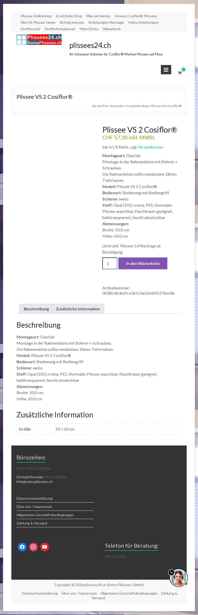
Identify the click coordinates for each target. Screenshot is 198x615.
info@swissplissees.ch (34, 481)
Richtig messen (72, 22)
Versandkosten (150, 147)
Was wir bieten (98, 16)
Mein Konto (89, 29)
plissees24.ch (90, 45)
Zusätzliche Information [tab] (78, 308)
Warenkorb (112, 29)
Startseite (116, 106)
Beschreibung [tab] (36, 308)
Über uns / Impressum (34, 506)
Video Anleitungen (143, 22)
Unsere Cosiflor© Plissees (135, 16)
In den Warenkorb (143, 263)
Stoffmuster (30, 29)
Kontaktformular (29, 477)
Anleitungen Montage (106, 22)
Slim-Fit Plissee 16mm (38, 22)
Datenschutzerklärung (34, 498)
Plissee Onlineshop (36, 16)
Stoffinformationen (60, 29)
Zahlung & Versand (31, 523)
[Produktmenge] (109, 263)
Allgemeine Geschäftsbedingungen (45, 515)
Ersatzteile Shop (69, 16)
